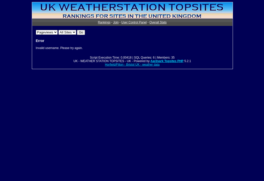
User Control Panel (134, 22)
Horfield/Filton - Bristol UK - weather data (132, 64)
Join (116, 22)
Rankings (104, 22)
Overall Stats (158, 22)
